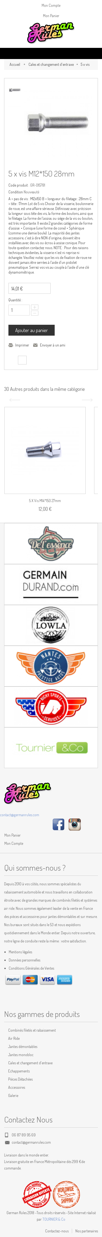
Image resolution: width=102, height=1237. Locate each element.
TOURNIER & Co (53, 1219)
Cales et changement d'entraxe (51, 64)
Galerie (13, 1095)
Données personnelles (24, 960)
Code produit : (18, 185)
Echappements (19, 1071)
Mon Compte (51, 5)
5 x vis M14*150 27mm (45, 500)
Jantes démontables (22, 1046)
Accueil (15, 64)
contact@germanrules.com (19, 814)
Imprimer (22, 345)
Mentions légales (20, 952)
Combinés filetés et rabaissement (32, 1030)
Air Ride (14, 1038)
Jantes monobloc (20, 1054)
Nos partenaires (86, 1231)
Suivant (88, 400)
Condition (15, 192)
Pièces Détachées (20, 1079)
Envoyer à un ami (52, 345)
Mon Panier (51, 15)
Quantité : (15, 300)
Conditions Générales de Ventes (31, 968)
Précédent (14, 400)
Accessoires (16, 1087)
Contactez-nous (57, 1231)
